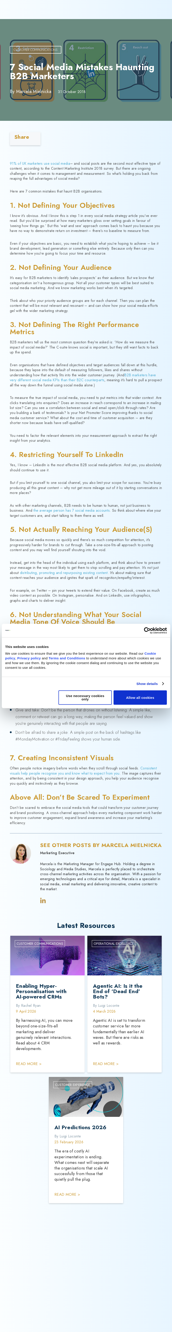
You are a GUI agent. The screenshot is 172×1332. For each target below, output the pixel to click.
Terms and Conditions (67, 658)
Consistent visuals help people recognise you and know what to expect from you (83, 771)
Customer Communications (36, 50)
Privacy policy (29, 658)
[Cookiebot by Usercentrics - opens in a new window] (147, 630)
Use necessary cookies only (85, 697)
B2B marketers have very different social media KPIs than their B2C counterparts (83, 378)
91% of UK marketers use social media (40, 163)
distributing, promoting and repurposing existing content (64, 572)
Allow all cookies (140, 698)
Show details (147, 683)
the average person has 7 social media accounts (71, 510)
